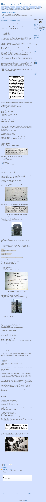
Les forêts (23, 8)
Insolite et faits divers (18, 8)
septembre (36, 64)
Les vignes (3, 9)
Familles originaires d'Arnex (4, 8)
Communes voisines (33, 7)
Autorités (36, 6)
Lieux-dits (7, 9)
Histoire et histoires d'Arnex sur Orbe (17, 4)
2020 (35, 52)
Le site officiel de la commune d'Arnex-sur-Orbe (36, 36)
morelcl (6, 477)
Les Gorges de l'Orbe (32, 8)
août (35, 65)
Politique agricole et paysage (22, 9)
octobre (36, 63)
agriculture (8, 6)
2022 (35, 50)
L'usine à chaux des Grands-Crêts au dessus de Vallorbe (36, 24)
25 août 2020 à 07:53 (10, 469)
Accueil (17, 493)
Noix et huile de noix (12, 9)
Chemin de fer (23, 7)
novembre (36, 62)
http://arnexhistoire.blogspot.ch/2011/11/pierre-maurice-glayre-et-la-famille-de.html (10, 20)
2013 (35, 60)
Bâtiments (3, 7)
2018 (35, 54)
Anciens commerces (26, 6)
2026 (35, 45)
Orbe (16, 9)
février (36, 73)
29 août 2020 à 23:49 (10, 477)
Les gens (27, 8)
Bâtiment (39, 6)
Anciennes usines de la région (19, 6)
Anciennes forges (12, 6)
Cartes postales (18, 7)
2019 (35, 53)
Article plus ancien (30, 493)
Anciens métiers (31, 6)
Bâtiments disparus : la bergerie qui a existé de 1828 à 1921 (36, 38)
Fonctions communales (11, 8)
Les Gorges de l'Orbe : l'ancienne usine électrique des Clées (36, 30)
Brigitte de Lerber (5, 469)
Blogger (26, 500)
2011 (35, 75)
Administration (3, 6)
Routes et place (28, 9)
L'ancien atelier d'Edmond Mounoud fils (36, 33)
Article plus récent (4, 493)
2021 (35, 51)
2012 (35, 74)
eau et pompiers (38, 7)
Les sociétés (38, 8)
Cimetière (28, 7)
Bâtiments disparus (7, 7)
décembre (36, 61)
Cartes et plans (13, 7)
